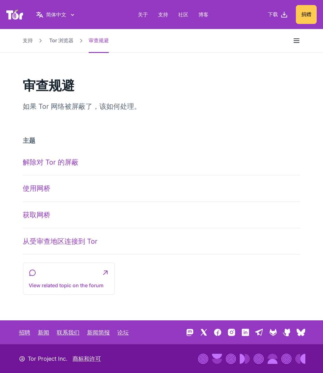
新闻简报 (98, 332)
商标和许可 (87, 358)
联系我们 (68, 332)
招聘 (24, 332)
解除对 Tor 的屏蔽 (51, 162)
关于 (143, 14)
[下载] (277, 14)
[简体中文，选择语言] (56, 14)
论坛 (123, 332)
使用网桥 (36, 188)
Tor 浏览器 (61, 40)
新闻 (43, 332)
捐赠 (306, 14)
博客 (203, 14)
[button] (69, 278)
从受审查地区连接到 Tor (60, 241)
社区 (183, 14)
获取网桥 (36, 215)
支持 (163, 14)
